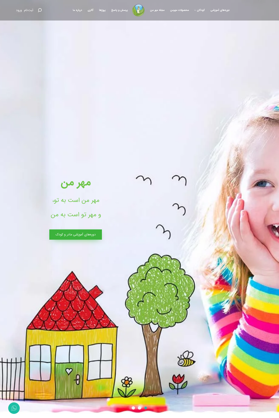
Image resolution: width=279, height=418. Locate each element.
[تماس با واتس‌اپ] (14, 408)
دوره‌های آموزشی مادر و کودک (75, 234)
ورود (19, 10)
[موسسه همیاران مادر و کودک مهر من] (138, 10)
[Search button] (39, 10)
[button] (145, 408)
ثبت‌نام (28, 10)
